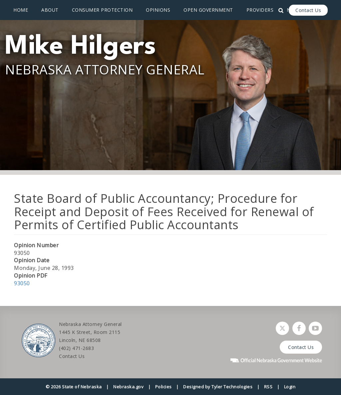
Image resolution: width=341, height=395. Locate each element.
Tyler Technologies (231, 387)
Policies (163, 387)
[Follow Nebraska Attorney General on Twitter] (282, 328)
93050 (22, 283)
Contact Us (308, 10)
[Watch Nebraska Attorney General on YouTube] (315, 328)
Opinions (158, 10)
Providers (260, 10)
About (50, 10)
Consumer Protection (102, 10)
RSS (268, 387)
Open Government (208, 10)
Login (290, 387)
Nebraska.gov (128, 387)
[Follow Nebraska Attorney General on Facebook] (299, 328)
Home (20, 10)
